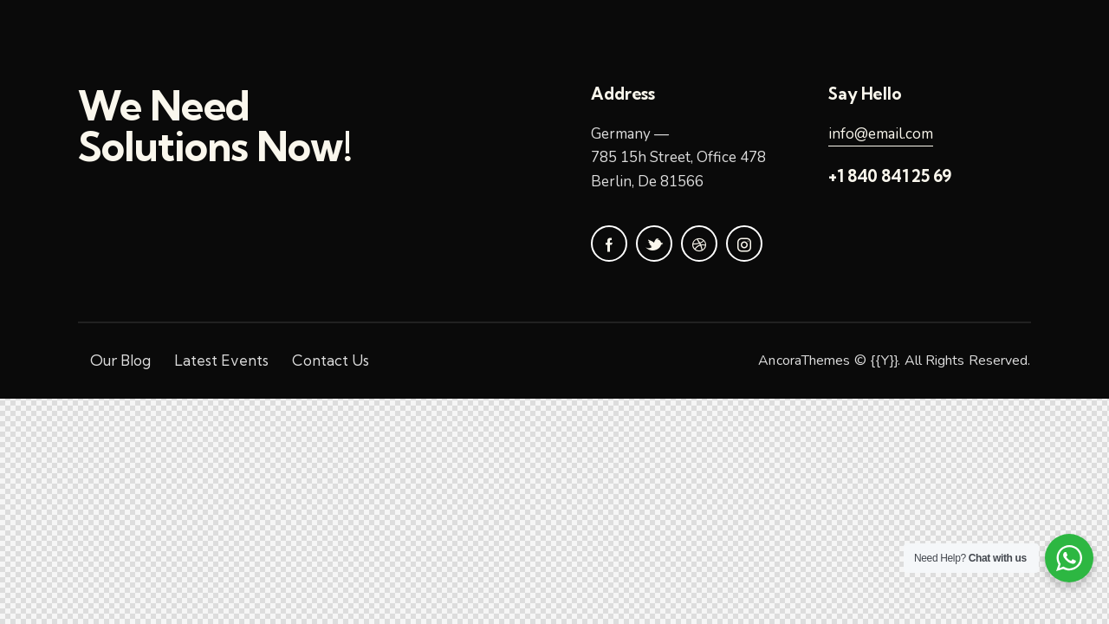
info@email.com (880, 134)
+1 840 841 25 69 (889, 176)
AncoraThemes (804, 360)
